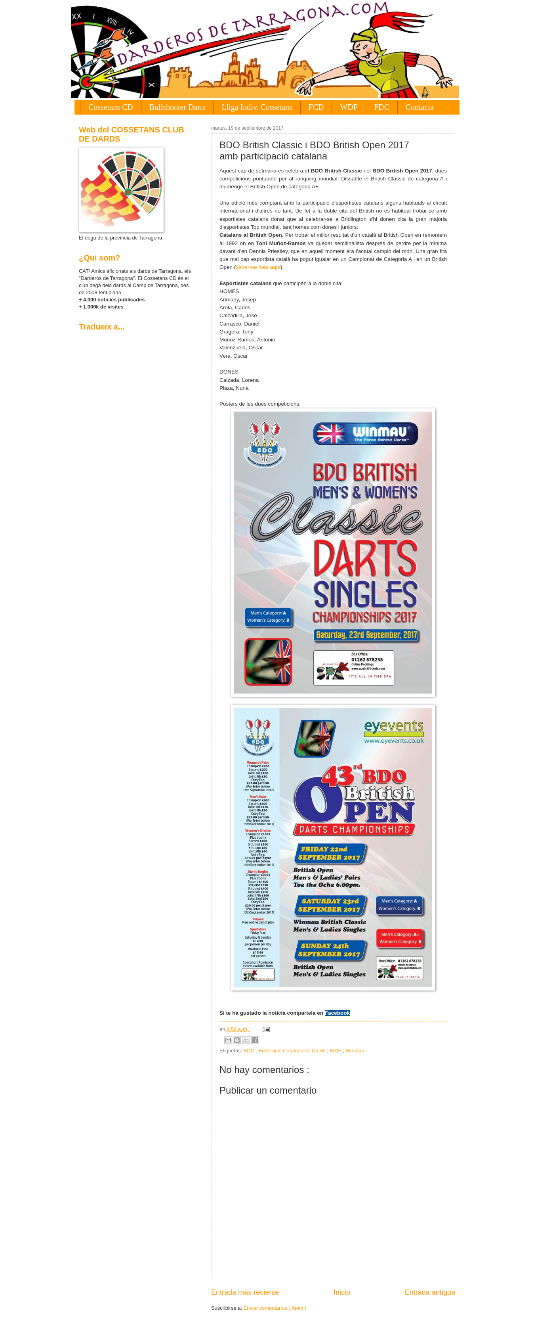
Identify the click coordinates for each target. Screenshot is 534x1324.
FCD (316, 107)
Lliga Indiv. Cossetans (256, 107)
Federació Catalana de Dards (293, 1051)
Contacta (420, 107)
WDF (348, 107)
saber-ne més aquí (258, 267)
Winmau (354, 1051)
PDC (381, 107)
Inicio (342, 1292)
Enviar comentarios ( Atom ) (275, 1308)
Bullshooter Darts (177, 107)
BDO (250, 1051)
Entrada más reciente (245, 1292)
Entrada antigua (430, 1292)
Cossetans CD (110, 107)
